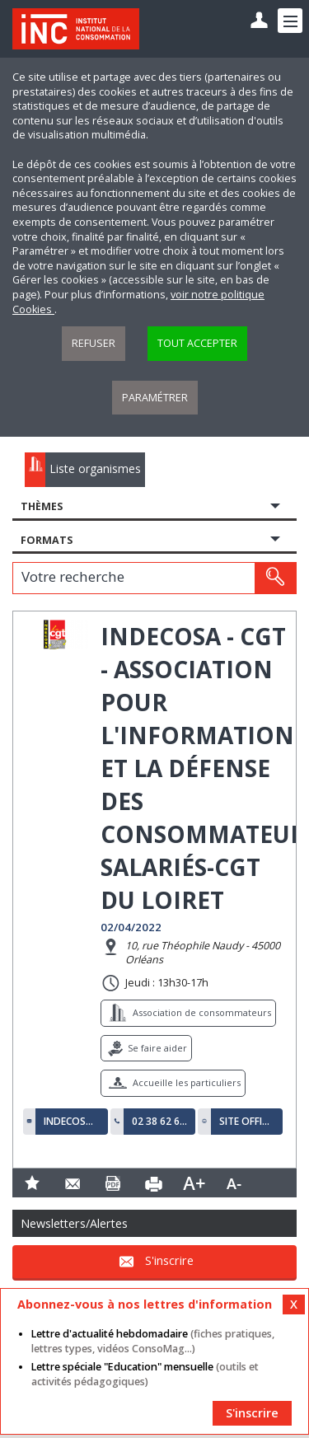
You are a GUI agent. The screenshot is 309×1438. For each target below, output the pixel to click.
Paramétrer (155, 398)
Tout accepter (197, 343)
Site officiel (247, 1122)
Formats (47, 540)
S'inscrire (169, 1260)
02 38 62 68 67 (160, 1122)
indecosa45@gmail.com (72, 1122)
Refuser (93, 343)
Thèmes (42, 506)
